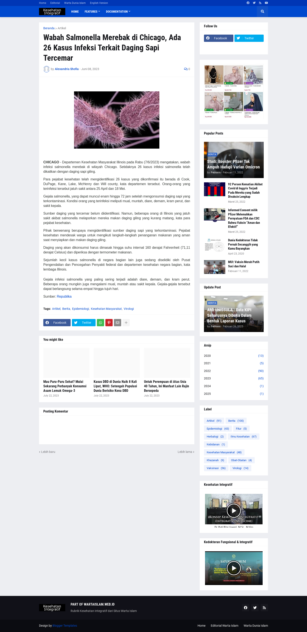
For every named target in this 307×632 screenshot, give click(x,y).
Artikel (62, 28)
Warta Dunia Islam (75, 2)
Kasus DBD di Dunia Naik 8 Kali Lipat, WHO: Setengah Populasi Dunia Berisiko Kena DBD (115, 386)
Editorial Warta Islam (224, 625)
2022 (234, 371)
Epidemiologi (80, 308)
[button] (262, 11)
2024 (234, 386)
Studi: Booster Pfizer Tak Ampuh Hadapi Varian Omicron (233, 164)
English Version (99, 2)
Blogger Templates (64, 625)
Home (42, 2)
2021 (234, 363)
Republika (64, 296)
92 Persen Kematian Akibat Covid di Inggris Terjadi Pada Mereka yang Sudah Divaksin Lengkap (245, 190)
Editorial (55, 2)
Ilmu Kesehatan (244, 436)
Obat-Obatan (241, 460)
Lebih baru (48, 452)
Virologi (129, 308)
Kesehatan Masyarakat (106, 308)
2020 (234, 356)
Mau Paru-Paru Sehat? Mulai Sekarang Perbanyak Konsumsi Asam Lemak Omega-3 (64, 386)
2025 (234, 394)
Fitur (241, 429)
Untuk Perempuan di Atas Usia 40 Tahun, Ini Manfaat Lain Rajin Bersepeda (166, 386)
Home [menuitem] (75, 11)
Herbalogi (215, 436)
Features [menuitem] (91, 11)
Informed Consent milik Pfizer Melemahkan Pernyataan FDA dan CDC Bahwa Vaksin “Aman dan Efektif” (244, 218)
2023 (234, 378)
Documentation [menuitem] (117, 11)
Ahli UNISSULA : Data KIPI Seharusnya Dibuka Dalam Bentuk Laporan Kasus (229, 315)
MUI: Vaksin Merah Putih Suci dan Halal (243, 264)
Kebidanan (216, 444)
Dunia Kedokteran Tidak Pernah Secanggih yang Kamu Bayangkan (243, 244)
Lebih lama (185, 452)
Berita (66, 308)
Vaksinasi (216, 468)
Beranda (49, 28)
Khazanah (215, 460)
